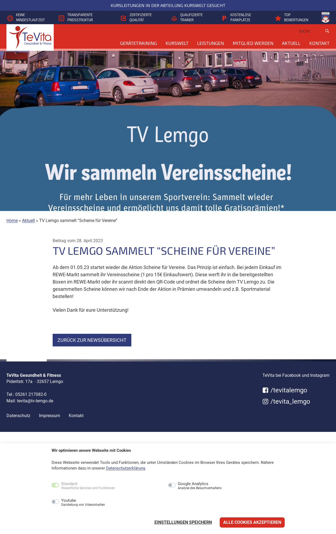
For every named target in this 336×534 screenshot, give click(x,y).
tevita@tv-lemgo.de (35, 400)
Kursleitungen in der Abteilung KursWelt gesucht (168, 5)
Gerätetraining (138, 43)
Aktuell (291, 43)
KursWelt (177, 43)
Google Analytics (200, 486)
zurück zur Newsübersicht (92, 340)
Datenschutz (18, 415)
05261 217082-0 (30, 394)
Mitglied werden (253, 43)
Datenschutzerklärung (125, 468)
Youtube (83, 503)
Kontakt (319, 43)
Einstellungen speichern (183, 522)
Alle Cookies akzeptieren (252, 522)
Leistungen (210, 43)
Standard (88, 486)
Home (12, 220)
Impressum (49, 415)
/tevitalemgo (284, 390)
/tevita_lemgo (286, 401)
